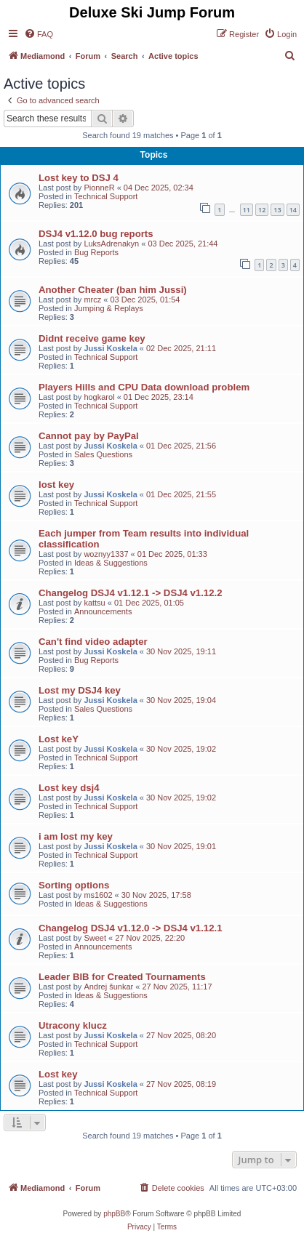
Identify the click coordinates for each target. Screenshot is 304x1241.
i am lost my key (76, 836)
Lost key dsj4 (69, 787)
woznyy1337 (106, 554)
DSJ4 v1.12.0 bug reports (96, 233)
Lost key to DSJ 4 (79, 177)
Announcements (103, 611)
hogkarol (99, 397)
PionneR (99, 187)
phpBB (114, 1214)
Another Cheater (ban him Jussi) (113, 289)
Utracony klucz (73, 1025)
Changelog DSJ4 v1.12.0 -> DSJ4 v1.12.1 (131, 928)
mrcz (92, 299)
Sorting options (74, 885)
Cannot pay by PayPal (89, 435)
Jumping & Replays (108, 308)
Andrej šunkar (108, 986)
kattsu (94, 602)
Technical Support (105, 196)
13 (277, 209)
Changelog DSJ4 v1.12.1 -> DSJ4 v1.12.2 (131, 592)
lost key (56, 484)
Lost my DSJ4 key (80, 690)
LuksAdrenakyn (111, 243)
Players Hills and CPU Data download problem (144, 387)
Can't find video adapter (93, 641)
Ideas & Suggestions (111, 562)
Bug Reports (96, 252)
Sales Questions (103, 454)
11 (246, 209)
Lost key (58, 1074)
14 (293, 209)
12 (261, 209)
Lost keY (59, 739)
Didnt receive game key (92, 338)
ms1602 (98, 895)
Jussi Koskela (110, 348)
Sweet (95, 937)
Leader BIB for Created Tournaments (122, 976)
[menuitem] (38, 34)
